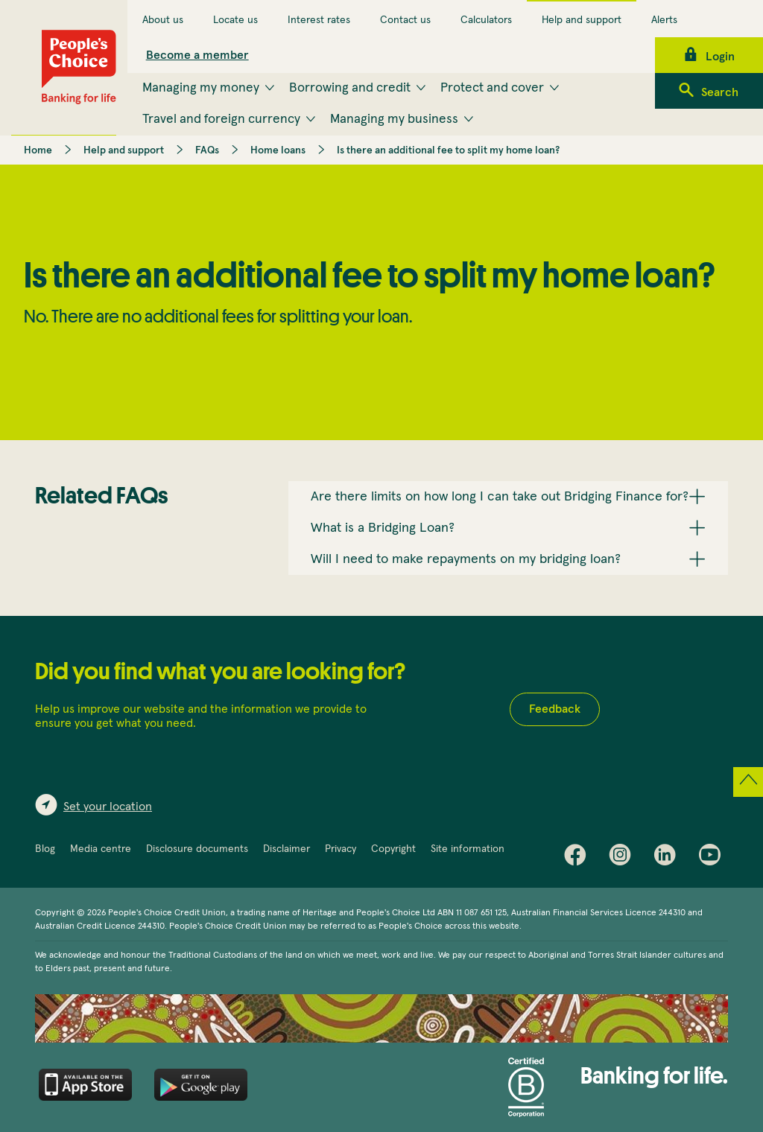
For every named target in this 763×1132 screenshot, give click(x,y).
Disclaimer (286, 849)
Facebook (579, 858)
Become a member (197, 55)
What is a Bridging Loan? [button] (383, 528)
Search (719, 92)
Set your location (107, 807)
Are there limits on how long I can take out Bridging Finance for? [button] (499, 496)
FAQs (207, 150)
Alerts (664, 20)
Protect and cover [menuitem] (492, 88)
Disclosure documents (197, 849)
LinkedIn (668, 858)
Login (720, 57)
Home (38, 150)
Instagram (624, 858)
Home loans (277, 150)
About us (162, 20)
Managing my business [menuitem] (394, 119)
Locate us (235, 20)
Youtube (713, 858)
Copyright (393, 849)
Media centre (100, 849)
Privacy (340, 849)
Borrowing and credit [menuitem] (350, 88)
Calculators (486, 20)
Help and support (581, 20)
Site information (467, 849)
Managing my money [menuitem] (200, 88)
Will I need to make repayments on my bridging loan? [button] (466, 559)
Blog (45, 849)
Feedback (554, 709)
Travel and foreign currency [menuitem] (221, 119)
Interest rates (319, 20)
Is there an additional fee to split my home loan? (448, 150)
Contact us (405, 20)
